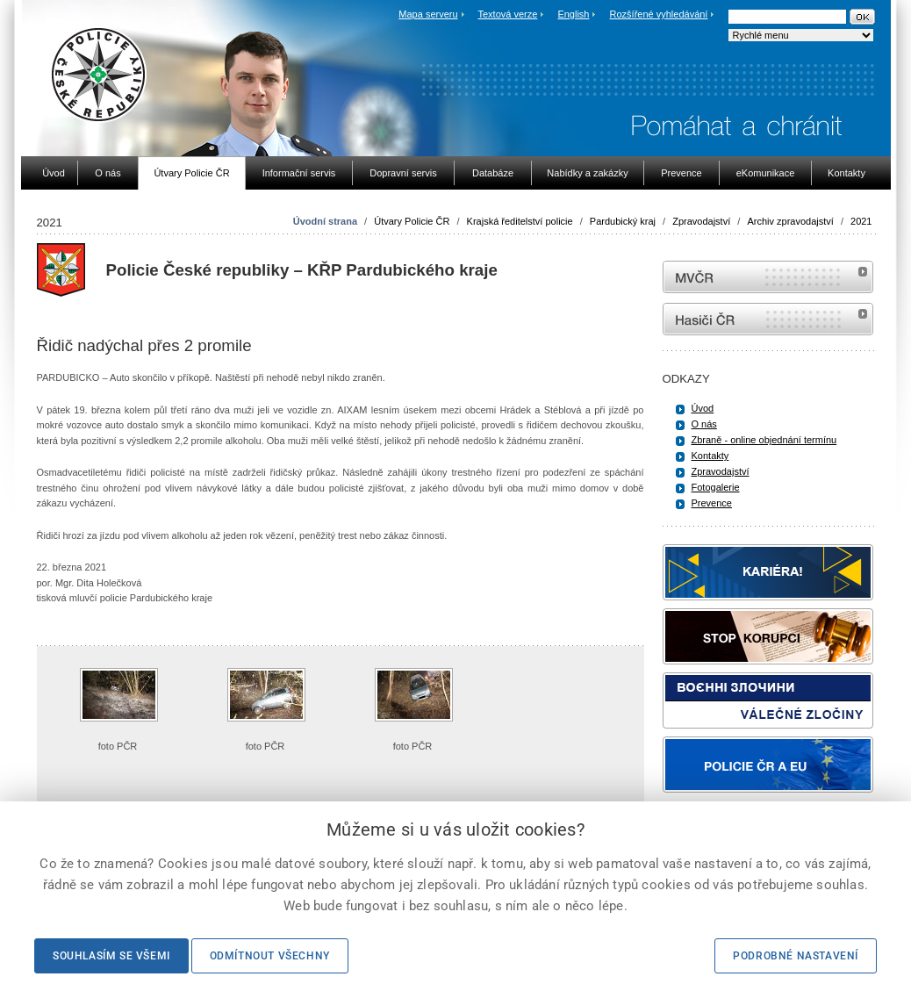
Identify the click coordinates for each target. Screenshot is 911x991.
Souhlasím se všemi (111, 956)
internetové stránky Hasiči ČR (768, 319)
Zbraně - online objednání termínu (764, 439)
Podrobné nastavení (795, 956)
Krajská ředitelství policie (520, 221)
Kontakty (710, 455)
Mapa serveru (427, 14)
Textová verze (507, 14)
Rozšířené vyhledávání (659, 14)
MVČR (768, 277)
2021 (861, 221)
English (573, 14)
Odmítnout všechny (270, 956)
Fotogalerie (716, 487)
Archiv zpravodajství (790, 221)
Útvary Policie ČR (411, 221)
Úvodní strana (325, 221)
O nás (704, 424)
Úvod (703, 408)
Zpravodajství (701, 221)
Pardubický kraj (623, 221)
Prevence (712, 503)
